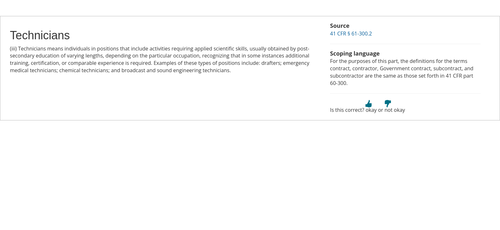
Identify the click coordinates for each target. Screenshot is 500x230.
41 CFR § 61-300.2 (351, 33)
